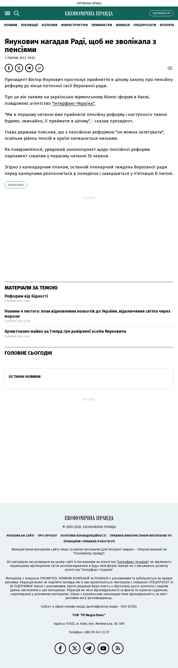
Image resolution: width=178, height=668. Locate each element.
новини (10, 25)
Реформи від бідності (26, 296)
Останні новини (25, 376)
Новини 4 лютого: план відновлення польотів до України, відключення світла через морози (87, 314)
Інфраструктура (74, 25)
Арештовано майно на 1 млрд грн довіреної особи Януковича (65, 331)
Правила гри (102, 25)
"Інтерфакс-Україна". (73, 103)
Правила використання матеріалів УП (141, 535)
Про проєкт (47, 535)
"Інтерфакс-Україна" (132, 562)
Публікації (29, 25)
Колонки (49, 25)
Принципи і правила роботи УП (89, 541)
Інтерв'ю (167, 25)
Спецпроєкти (144, 25)
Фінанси (123, 25)
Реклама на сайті (20, 535)
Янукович (16, 185)
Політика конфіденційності (83, 535)
